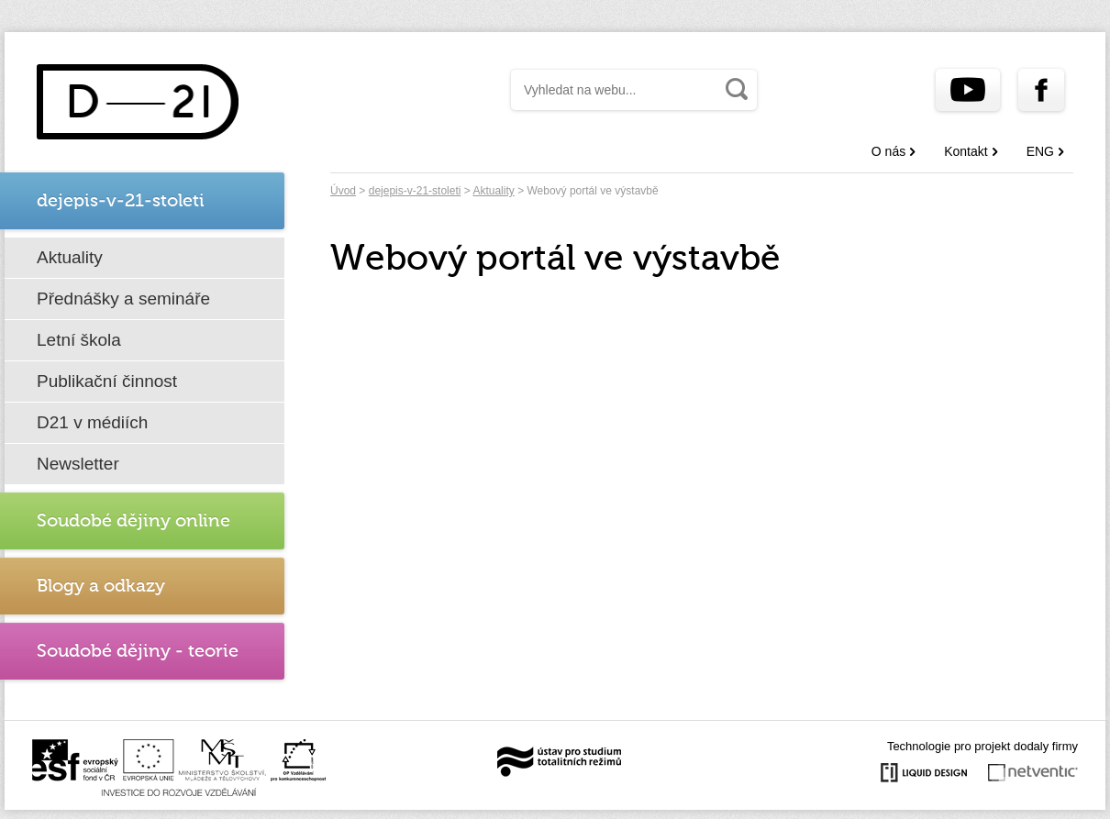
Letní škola (79, 339)
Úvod (343, 190)
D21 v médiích (92, 422)
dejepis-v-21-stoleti (415, 190)
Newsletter (78, 463)
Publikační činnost (107, 381)
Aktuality (70, 257)
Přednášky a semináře (123, 298)
